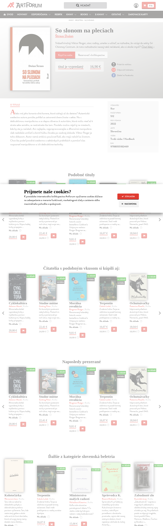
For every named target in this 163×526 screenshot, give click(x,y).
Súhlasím (128, 196)
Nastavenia (128, 203)
